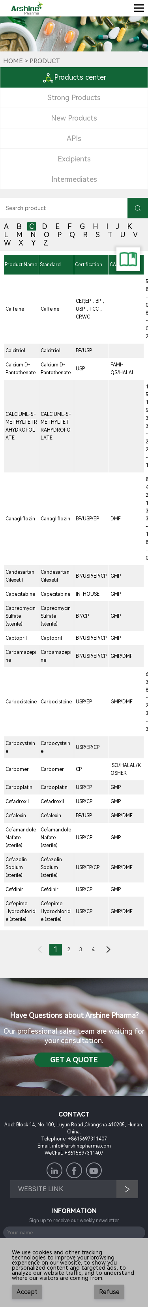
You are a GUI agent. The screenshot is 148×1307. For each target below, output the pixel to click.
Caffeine (15, 309)
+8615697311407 (87, 1139)
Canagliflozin (20, 519)
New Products (74, 118)
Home (13, 61)
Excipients (74, 159)
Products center (74, 77)
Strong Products (74, 97)
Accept (27, 1292)
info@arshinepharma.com (81, 1146)
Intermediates (74, 179)
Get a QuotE (74, 1060)
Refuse (109, 1292)
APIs (74, 138)
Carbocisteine (21, 702)
